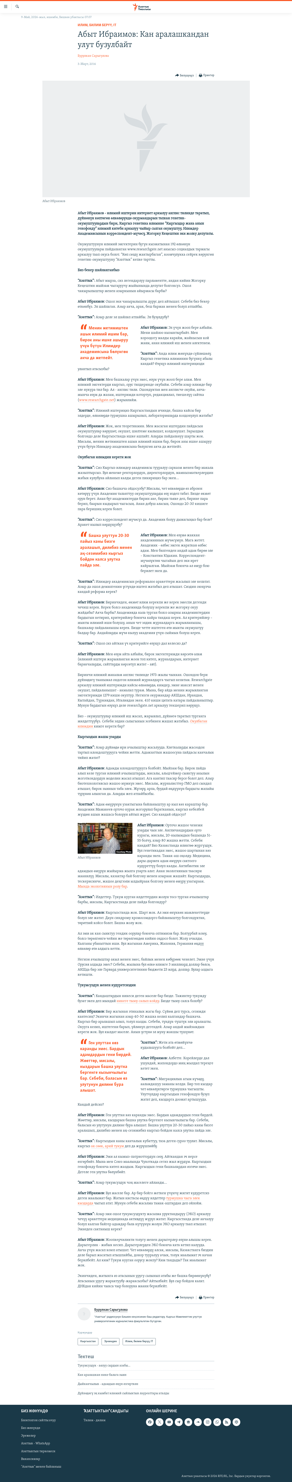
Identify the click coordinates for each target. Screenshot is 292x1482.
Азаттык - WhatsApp (35, 1443)
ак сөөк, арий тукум (108, 1146)
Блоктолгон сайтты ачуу (38, 1420)
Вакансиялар (30, 1459)
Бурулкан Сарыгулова (93, 56)
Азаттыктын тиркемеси (38, 1451)
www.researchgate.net (96, 400)
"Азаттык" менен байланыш (41, 1466)
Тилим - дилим (94, 1420)
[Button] (184, 75)
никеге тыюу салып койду (138, 1001)
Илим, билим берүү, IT (97, 25)
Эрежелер (28, 1435)
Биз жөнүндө (30, 1428)
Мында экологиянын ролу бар (102, 887)
